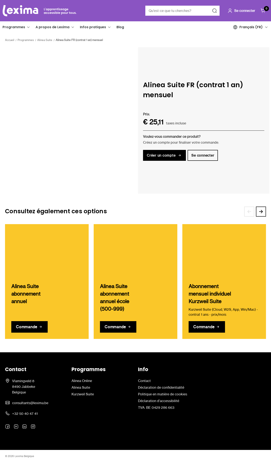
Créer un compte (164, 155)
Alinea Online (82, 381)
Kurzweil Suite (83, 394)
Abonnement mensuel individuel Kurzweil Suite (210, 293)
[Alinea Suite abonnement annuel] (29, 327)
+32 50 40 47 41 (25, 413)
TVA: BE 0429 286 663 (156, 407)
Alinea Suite (81, 387)
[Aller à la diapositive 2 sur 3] (261, 212)
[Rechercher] (215, 11)
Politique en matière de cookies (162, 394)
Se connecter (202, 155)
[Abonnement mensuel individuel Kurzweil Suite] (207, 327)
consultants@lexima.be (30, 403)
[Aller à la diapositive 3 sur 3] (249, 212)
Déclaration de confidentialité (161, 387)
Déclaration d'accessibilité (158, 401)
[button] (28, 27)
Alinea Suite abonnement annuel (25, 293)
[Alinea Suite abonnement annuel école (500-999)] (118, 327)
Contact (144, 381)
